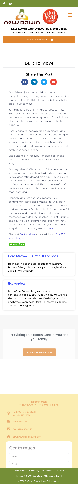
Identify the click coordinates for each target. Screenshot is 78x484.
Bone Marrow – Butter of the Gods (33, 256)
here (50, 228)
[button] (24, 82)
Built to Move (27, 234)
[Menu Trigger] (70, 14)
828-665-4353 (19, 463)
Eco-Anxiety (16, 284)
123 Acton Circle (24, 453)
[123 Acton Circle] (8, 455)
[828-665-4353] (8, 463)
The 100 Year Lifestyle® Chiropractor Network (44, 476)
